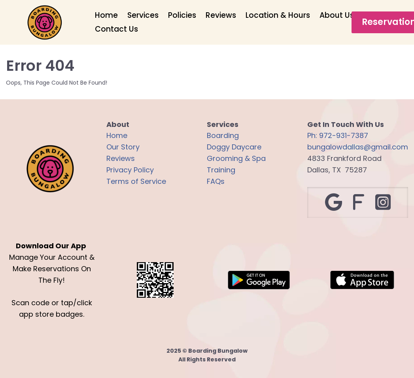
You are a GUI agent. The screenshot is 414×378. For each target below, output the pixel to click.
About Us (336, 15)
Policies (182, 15)
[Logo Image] (44, 23)
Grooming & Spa (236, 158)
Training (221, 170)
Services (143, 15)
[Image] (259, 280)
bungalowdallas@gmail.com (357, 147)
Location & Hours (278, 15)
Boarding (223, 135)
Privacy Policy (130, 170)
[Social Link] (333, 202)
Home (106, 15)
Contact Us (116, 29)
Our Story (123, 147)
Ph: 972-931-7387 (337, 135)
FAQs (216, 181)
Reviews (221, 15)
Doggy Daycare (234, 147)
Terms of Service (136, 181)
